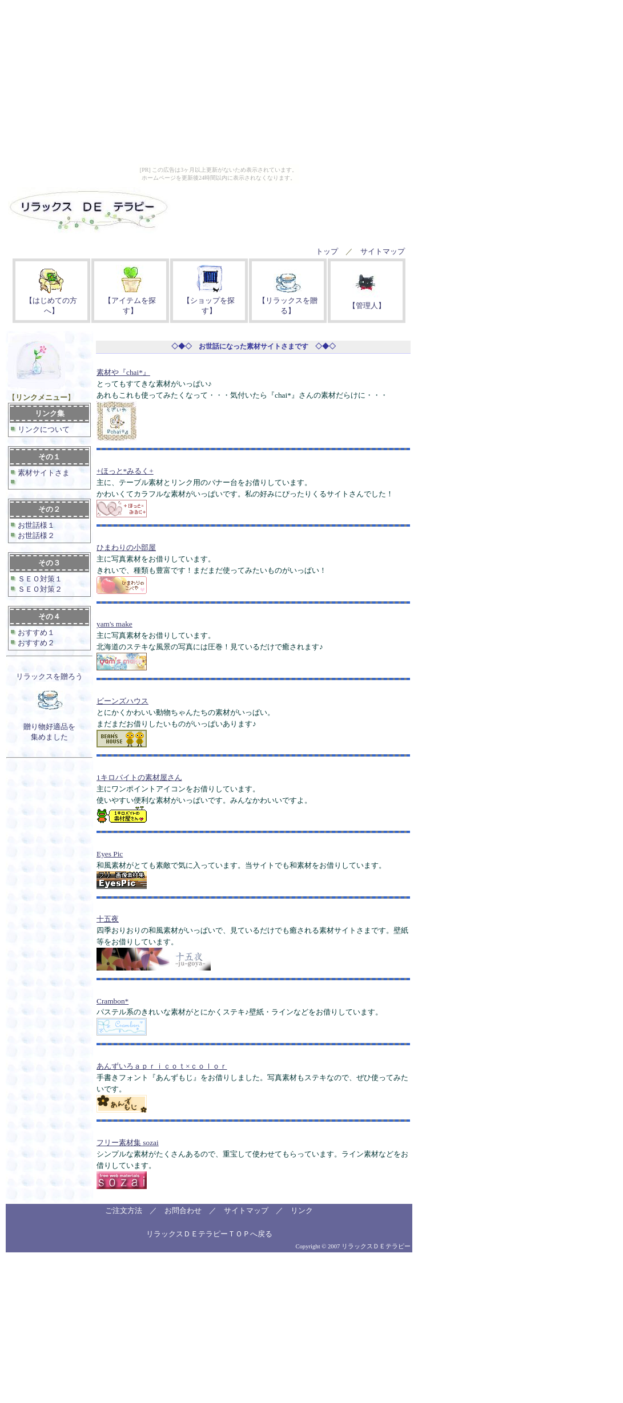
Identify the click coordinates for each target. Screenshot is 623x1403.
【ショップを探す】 (209, 300)
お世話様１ (35, 525)
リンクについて (43, 429)
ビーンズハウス (122, 701)
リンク (302, 1210)
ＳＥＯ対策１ (39, 579)
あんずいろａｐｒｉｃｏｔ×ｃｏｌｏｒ (162, 1066)
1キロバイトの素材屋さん (139, 777)
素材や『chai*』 (123, 372)
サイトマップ (382, 251)
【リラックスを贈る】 (287, 300)
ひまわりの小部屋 (126, 547)
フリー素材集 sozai (128, 1142)
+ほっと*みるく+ (125, 471)
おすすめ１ (35, 632)
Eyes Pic (110, 854)
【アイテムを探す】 (130, 300)
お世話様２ (35, 535)
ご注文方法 (123, 1210)
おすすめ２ (35, 642)
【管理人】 (366, 301)
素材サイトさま (43, 472)
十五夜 (108, 919)
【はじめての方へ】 (51, 300)
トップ (327, 251)
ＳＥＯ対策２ (39, 589)
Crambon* (112, 1001)
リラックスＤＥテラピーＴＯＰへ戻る (209, 1234)
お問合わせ (183, 1210)
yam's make (114, 624)
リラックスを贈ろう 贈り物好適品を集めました (49, 706)
